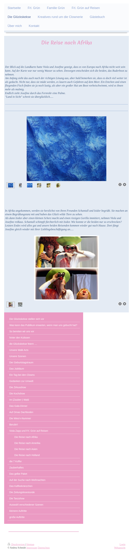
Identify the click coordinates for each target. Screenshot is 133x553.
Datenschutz (44, 547)
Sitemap (30, 544)
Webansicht (119, 547)
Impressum (31, 547)
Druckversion (16, 544)
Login (122, 544)
